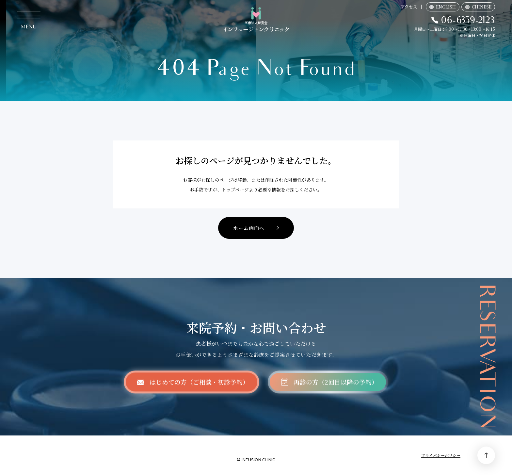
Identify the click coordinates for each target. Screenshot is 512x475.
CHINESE (481, 7)
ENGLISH (446, 7)
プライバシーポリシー (440, 455)
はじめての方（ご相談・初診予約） (199, 388)
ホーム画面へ (248, 227)
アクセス (409, 7)
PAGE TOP (486, 455)
